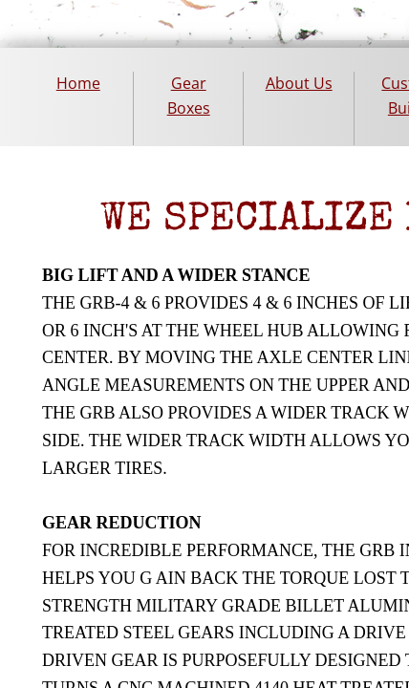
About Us (299, 83)
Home (78, 83)
